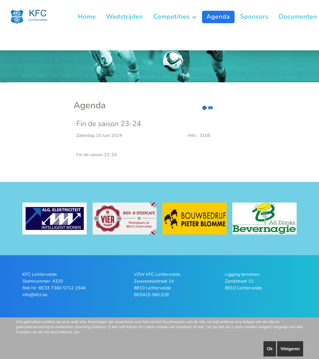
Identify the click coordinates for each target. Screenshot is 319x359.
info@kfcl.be (35, 295)
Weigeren (290, 349)
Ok (270, 349)
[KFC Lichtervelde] (32, 16)
